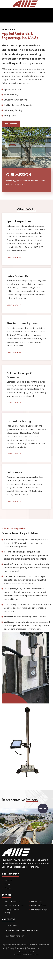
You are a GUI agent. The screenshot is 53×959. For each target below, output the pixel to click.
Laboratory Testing (37, 905)
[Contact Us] (44, 4)
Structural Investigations (13, 905)
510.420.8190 (11, 925)
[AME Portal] (49, 4)
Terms (37, 955)
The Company (11, 123)
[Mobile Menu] (5, 4)
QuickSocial (30, 952)
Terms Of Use (33, 948)
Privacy (32, 955)
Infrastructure (35, 901)
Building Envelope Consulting (10, 911)
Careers (6, 888)
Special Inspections (11, 901)
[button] (43, 808)
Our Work (7, 884)
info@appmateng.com (15, 936)
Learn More (14, 257)
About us (7, 880)
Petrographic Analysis (38, 909)
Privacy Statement (16, 948)
